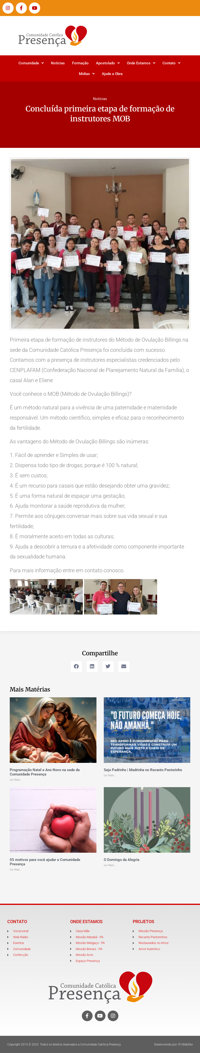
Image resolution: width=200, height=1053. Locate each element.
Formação (80, 63)
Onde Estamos (141, 63)
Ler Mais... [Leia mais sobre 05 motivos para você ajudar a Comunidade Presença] (16, 869)
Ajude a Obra (112, 74)
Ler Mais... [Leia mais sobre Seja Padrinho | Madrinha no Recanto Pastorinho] (110, 775)
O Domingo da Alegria (121, 860)
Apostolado (108, 63)
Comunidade (31, 63)
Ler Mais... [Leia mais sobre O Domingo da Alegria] (110, 865)
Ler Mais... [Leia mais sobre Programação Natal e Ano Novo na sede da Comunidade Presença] (16, 779)
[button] (76, 666)
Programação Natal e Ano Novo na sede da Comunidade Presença (45, 772)
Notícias (58, 63)
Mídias (87, 73)
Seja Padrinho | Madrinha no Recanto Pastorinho (143, 770)
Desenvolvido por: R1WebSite (173, 1044)
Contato (171, 63)
